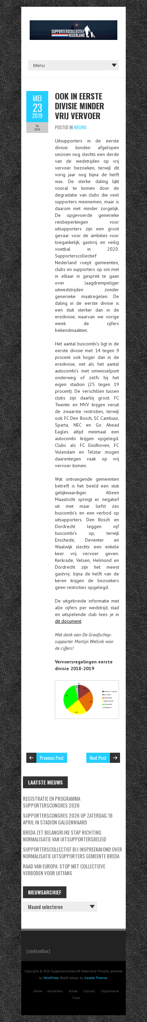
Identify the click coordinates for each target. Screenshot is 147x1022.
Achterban (55, 991)
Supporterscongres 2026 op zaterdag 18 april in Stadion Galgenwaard (68, 819)
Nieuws (80, 127)
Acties (73, 991)
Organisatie (110, 991)
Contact (89, 991)
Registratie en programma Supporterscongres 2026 (51, 802)
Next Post (98, 757)
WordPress (51, 978)
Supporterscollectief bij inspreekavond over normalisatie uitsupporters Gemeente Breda (72, 852)
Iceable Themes (95, 978)
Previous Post (52, 757)
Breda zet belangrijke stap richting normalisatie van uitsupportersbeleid (64, 835)
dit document (68, 621)
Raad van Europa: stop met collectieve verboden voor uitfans (64, 869)
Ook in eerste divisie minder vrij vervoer (79, 105)
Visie (76, 998)
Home (37, 991)
